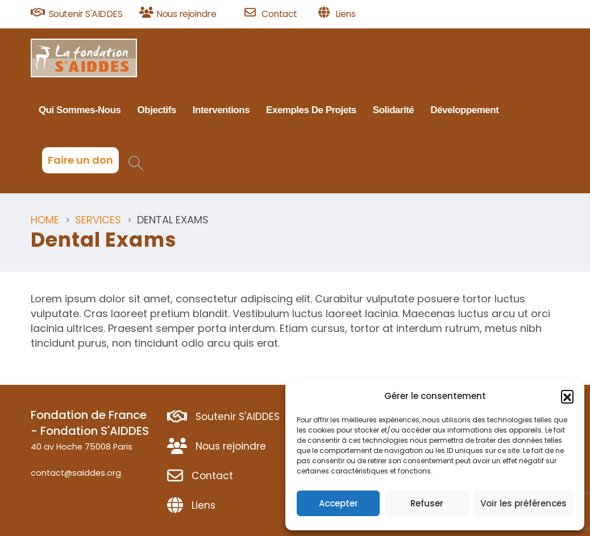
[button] (567, 396)
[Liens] (337, 14)
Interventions (221, 110)
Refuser (426, 503)
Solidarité (393, 110)
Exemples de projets (311, 110)
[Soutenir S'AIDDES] (81, 14)
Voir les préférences (523, 503)
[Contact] (277, 14)
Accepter (338, 503)
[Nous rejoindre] (187, 14)
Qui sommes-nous (80, 110)
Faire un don (80, 160)
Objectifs (157, 110)
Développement (464, 110)
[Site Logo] (84, 58)
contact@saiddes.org (76, 473)
